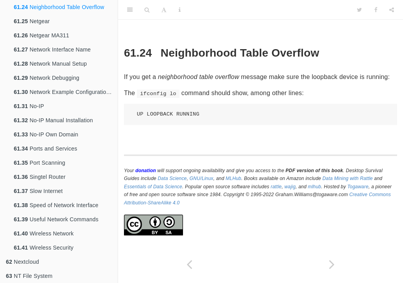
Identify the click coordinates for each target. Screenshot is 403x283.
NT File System (29, 276)
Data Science (172, 178)
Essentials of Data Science (153, 186)
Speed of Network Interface (56, 205)
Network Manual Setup (50, 64)
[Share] (391, 10)
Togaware (357, 186)
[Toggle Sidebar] (130, 10)
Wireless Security (44, 247)
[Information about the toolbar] (180, 10)
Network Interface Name (52, 49)
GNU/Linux (202, 178)
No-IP (29, 106)
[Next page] (332, 264)
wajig (290, 186)
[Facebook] (375, 10)
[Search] (147, 10)
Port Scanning (39, 163)
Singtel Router (40, 177)
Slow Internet (38, 191)
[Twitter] (359, 10)
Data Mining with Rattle (347, 178)
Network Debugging (46, 78)
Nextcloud (22, 262)
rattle (276, 186)
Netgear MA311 (41, 35)
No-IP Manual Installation (53, 120)
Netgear (32, 21)
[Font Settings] (163, 10)
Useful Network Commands (56, 219)
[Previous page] (189, 264)
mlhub (314, 186)
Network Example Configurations (63, 92)
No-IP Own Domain (46, 134)
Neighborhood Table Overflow (59, 7)
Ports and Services (45, 148)
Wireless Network (44, 233)
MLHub (233, 178)
